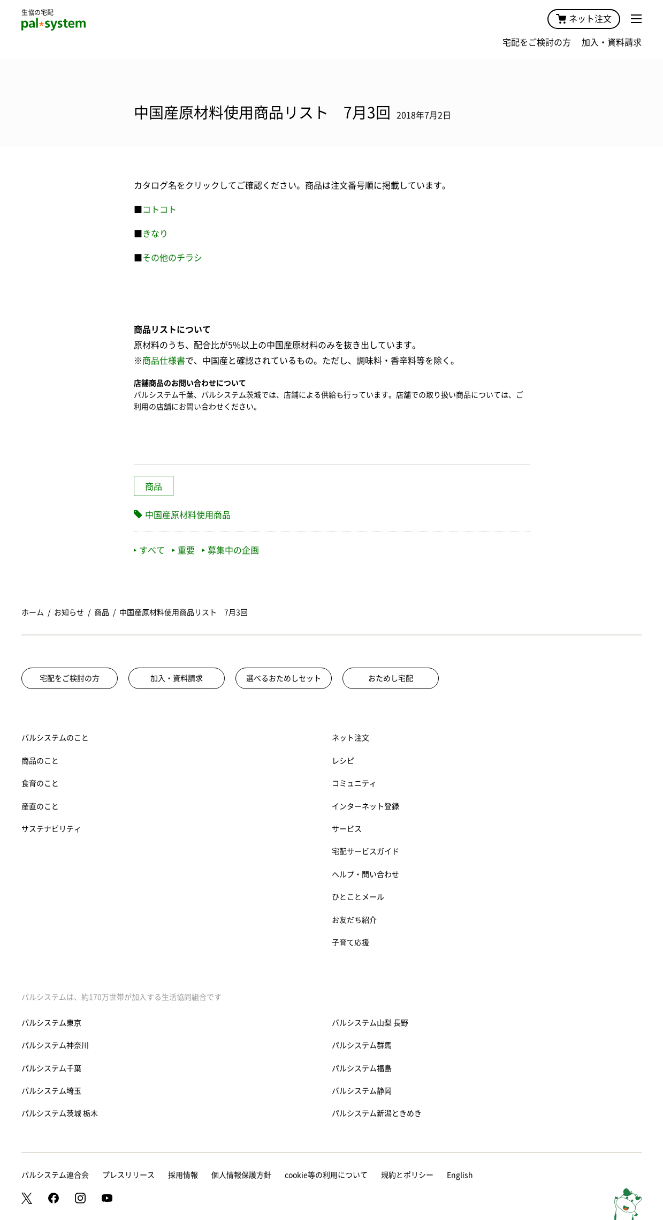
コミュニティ (354, 783)
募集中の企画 (230, 550)
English (460, 1175)
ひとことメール (358, 897)
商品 (153, 486)
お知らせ (69, 612)
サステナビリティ (51, 829)
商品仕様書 (163, 360)
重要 (183, 550)
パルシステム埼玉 (51, 1091)
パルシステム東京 (51, 1023)
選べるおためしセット (283, 678)
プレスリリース (128, 1175)
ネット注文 (584, 19)
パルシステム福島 (362, 1068)
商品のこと (40, 761)
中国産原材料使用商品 (188, 515)
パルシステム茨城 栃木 (59, 1113)
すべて (149, 550)
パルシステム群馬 (362, 1045)
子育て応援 (350, 942)
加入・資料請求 (612, 42)
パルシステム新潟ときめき (377, 1113)
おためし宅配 (390, 678)
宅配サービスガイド (365, 851)
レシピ (343, 761)
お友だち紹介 (354, 920)
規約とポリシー (407, 1175)
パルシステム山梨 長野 (370, 1023)
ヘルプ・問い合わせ (365, 874)
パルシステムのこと (55, 738)
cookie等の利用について (326, 1175)
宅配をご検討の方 (536, 42)
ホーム (32, 612)
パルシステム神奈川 (55, 1045)
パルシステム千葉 (51, 1068)
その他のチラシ (172, 257)
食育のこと (40, 783)
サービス (347, 829)
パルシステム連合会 (55, 1175)
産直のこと (40, 806)
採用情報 (183, 1175)
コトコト (159, 209)
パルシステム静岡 (362, 1091)
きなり (155, 233)
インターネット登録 (365, 806)
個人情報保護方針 (241, 1175)
